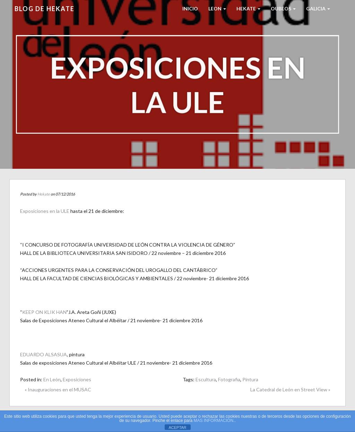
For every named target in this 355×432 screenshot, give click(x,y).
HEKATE (248, 8)
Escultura (206, 379)
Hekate (43, 194)
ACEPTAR (177, 427)
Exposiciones (77, 379)
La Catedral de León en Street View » (290, 389)
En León (52, 379)
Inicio (190, 8)
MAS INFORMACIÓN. (213, 420)
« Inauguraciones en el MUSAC (58, 389)
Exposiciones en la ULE (44, 211)
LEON (217, 8)
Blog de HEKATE (45, 9)
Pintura (250, 379)
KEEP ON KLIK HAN (44, 312)
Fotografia (229, 379)
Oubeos (283, 8)
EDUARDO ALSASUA (43, 354)
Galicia (318, 8)
